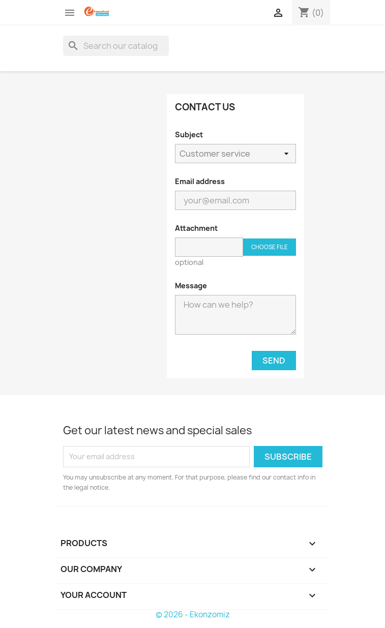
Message (191, 285)
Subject (189, 134)
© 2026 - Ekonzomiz (193, 614)
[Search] (116, 46)
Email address (200, 181)
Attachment (196, 228)
